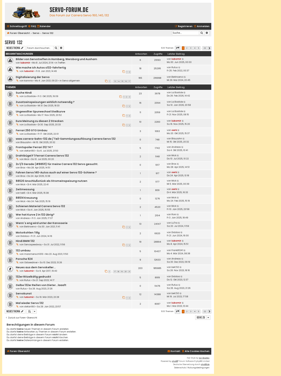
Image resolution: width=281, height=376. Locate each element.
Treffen (61, 62)
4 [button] (194, 48)
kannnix (28, 80)
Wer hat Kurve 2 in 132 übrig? (35, 214)
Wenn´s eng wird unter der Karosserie (42, 223)
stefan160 (29, 150)
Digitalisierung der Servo (33, 77)
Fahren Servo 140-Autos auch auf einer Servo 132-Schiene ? (56, 172)
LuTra (174, 222)
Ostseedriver (31, 262)
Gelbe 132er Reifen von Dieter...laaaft (41, 285)
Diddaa (24, 236)
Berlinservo (177, 76)
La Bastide (30, 96)
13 (115, 81)
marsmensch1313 (33, 254)
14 (119, 81)
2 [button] (186, 48)
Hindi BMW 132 (25, 241)
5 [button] (198, 48)
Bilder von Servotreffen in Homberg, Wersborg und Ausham (56, 59)
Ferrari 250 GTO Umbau (31, 130)
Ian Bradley (204, 358)
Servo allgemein (71, 80)
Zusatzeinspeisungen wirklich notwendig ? (45, 102)
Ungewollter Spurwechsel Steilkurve (40, 111)
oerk (174, 130)
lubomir (25, 62)
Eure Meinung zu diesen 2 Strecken (39, 121)
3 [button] (190, 48)
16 (126, 81)
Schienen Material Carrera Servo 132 (40, 206)
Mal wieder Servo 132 (30, 303)
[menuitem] (32, 26)
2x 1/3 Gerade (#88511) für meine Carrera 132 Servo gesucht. (57, 164)
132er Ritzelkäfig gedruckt (33, 276)
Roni (174, 214)
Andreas (176, 146)
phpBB (175, 361)
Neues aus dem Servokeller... (36, 267)
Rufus (175, 67)
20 (126, 272)
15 (122, 81)
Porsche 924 (24, 259)
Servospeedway (33, 244)
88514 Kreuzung (26, 198)
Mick (26, 159)
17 (129, 81)
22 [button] (205, 48)
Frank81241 (177, 250)
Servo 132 (13, 42)
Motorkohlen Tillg (28, 232)
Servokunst (24, 293)
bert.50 (175, 267)
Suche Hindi (24, 92)
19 (122, 272)
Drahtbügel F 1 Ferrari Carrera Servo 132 (42, 155)
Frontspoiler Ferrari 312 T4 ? (34, 147)
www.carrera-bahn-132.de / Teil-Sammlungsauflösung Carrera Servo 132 (66, 139)
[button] (177, 48)
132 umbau (23, 250)
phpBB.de (205, 364)
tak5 (22, 192)
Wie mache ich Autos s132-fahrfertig (41, 67)
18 (118, 272)
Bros (22, 167)
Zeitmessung (25, 189)
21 (129, 272)
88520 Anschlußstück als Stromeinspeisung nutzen (51, 181)
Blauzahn (25, 142)
